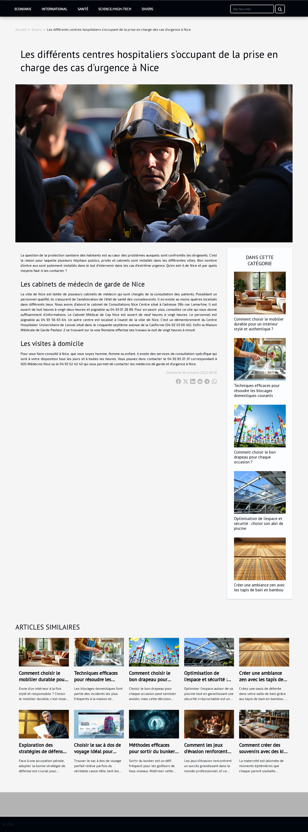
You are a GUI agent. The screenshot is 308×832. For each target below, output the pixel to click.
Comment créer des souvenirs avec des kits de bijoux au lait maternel (263, 754)
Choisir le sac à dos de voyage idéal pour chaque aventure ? (97, 751)
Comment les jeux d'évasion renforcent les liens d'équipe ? (205, 751)
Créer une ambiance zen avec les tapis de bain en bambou (259, 587)
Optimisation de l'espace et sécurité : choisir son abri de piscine (258, 523)
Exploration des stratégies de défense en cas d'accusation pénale (42, 754)
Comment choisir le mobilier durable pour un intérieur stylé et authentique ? (259, 323)
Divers (147, 9)
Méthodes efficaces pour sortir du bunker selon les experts (152, 751)
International (54, 9)
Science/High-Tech (114, 9)
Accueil (21, 29)
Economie (22, 9)
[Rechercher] (252, 9)
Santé (83, 9)
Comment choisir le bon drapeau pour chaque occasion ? (255, 456)
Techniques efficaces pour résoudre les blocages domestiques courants (257, 390)
